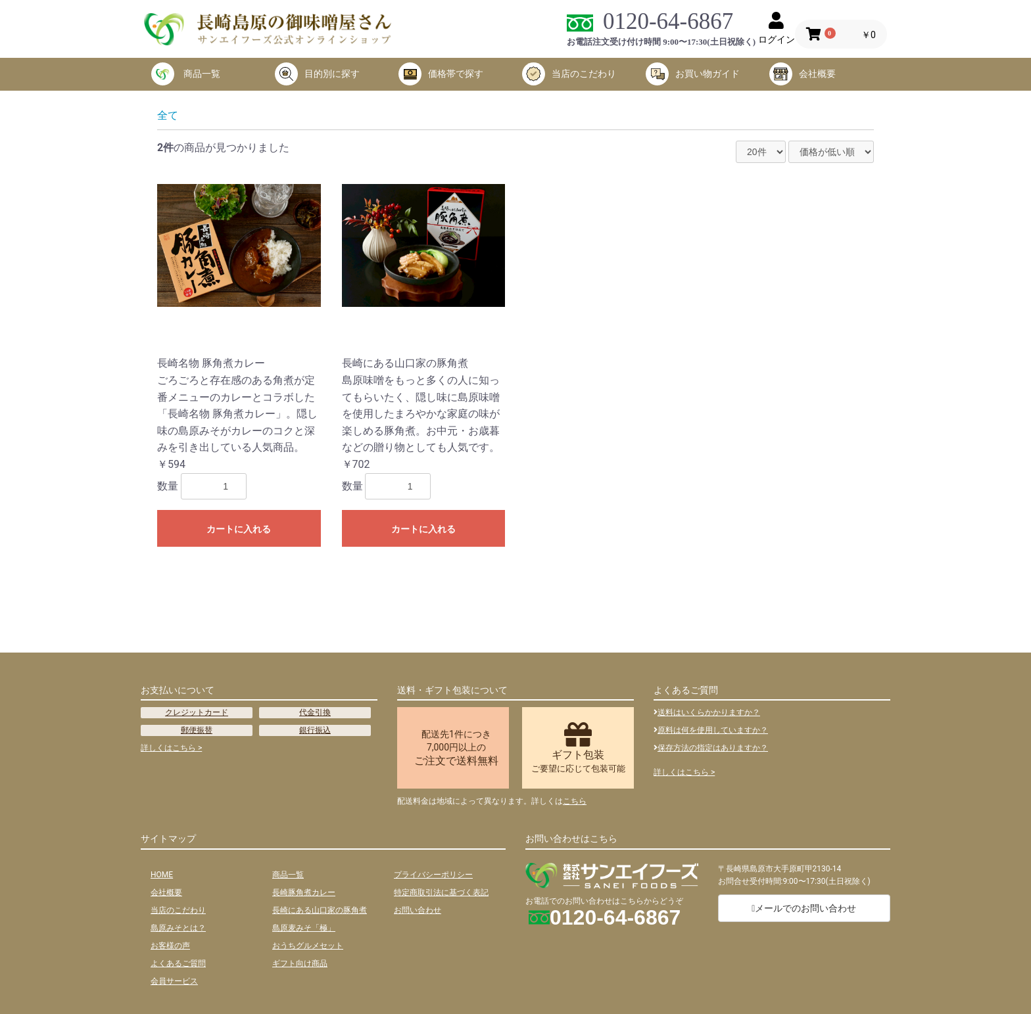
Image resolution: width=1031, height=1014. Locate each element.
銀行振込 (315, 730)
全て (167, 115)
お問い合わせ (417, 910)
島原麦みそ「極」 (303, 928)
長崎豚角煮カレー (303, 892)
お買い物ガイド (693, 73)
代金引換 (315, 712)
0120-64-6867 (668, 21)
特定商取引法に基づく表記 (441, 892)
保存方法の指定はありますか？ (711, 747)
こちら (575, 801)
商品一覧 (185, 73)
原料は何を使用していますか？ (711, 730)
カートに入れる (238, 529)
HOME (162, 874)
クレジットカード (196, 712)
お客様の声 (170, 945)
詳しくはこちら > (171, 747)
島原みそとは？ (178, 928)
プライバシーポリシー (433, 874)
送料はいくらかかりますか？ (707, 712)
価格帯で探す (440, 73)
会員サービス (174, 981)
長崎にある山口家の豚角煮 (319, 910)
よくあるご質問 (178, 963)
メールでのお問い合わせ (804, 908)
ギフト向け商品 (299, 963)
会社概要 (802, 73)
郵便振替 (196, 730)
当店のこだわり (569, 73)
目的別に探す (317, 73)
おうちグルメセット (307, 945)
